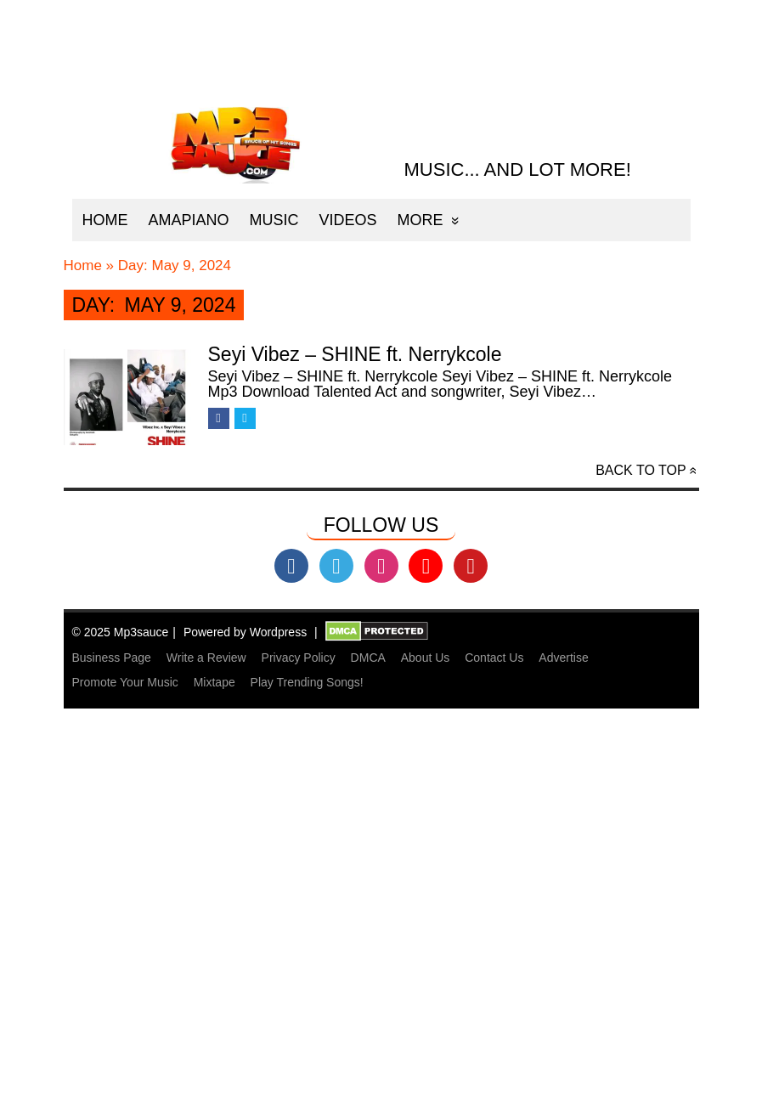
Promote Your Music (125, 682)
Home (105, 220)
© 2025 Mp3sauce (120, 632)
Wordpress (278, 632)
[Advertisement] (381, 980)
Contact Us (494, 657)
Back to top (640, 470)
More (420, 220)
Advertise (563, 657)
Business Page (111, 657)
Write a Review (206, 657)
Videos (348, 220)
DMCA (368, 657)
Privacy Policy (299, 657)
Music (274, 220)
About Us (425, 657)
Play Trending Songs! (307, 682)
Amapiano (189, 220)
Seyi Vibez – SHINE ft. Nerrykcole (355, 354)
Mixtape (214, 682)
